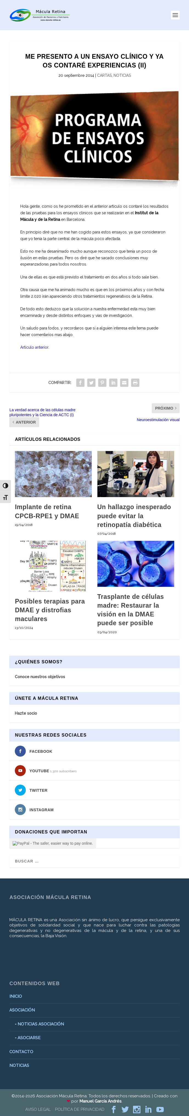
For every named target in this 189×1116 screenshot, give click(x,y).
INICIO (15, 996)
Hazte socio (26, 713)
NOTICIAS (122, 75)
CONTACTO (21, 1051)
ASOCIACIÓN (22, 1010)
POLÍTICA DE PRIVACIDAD (80, 1109)
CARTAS (104, 75)
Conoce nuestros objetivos (40, 677)
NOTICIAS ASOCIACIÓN (41, 1024)
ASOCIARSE (29, 1037)
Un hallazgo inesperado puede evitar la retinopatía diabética (134, 515)
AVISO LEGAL (38, 1109)
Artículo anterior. (34, 347)
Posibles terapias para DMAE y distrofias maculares (50, 610)
